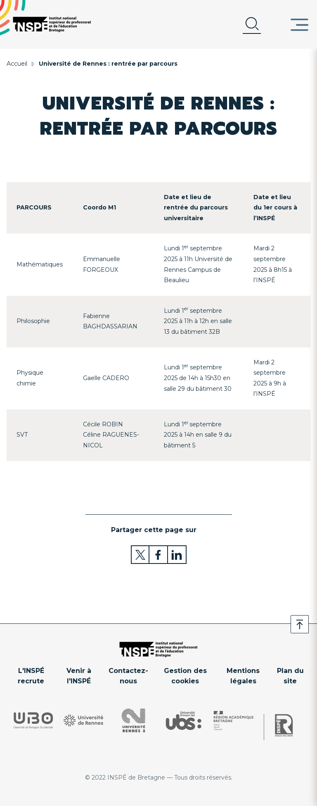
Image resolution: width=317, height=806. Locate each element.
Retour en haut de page (300, 624)
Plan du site (290, 676)
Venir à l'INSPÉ (78, 676)
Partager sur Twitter (140, 554)
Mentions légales (243, 676)
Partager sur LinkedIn (177, 554)
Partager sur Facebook (158, 554)
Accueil (17, 63)
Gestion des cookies (185, 676)
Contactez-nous (128, 676)
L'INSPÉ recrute (31, 676)
